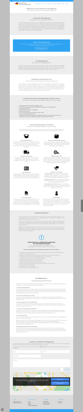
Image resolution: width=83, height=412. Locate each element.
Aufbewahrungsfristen (57, 3)
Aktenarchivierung (46, 402)
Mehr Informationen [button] (31, 383)
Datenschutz (60, 401)
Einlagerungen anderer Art (17, 402)
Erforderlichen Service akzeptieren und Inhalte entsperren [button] (60, 383)
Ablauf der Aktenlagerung (32, 405)
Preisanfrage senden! (41, 48)
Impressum (60, 402)
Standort (29, 404)
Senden (67, 369)
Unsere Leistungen (48, 3)
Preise (43, 3)
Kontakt (67, 3)
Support (61, 200)
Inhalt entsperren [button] (60, 379)
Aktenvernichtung (46, 404)
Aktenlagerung (37, 3)
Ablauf (63, 3)
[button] (2, 409)
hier (30, 318)
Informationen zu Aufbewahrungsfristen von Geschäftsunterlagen (41, 243)
